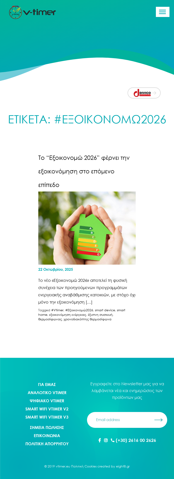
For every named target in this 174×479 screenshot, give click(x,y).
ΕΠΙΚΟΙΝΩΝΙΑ (47, 435)
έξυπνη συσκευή (100, 314)
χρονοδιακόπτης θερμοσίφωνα (87, 319)
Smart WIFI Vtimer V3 (46, 416)
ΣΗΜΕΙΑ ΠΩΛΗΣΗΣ (47, 427)
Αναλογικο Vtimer (47, 392)
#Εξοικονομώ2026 (79, 310)
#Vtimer (57, 310)
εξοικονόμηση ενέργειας (67, 314)
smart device (105, 310)
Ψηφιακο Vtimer (47, 400)
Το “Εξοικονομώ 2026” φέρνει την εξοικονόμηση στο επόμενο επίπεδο (84, 171)
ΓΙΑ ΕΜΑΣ (47, 384)
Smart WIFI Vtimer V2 (46, 408)
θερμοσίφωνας (50, 319)
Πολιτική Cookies (84, 466)
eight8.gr (123, 466)
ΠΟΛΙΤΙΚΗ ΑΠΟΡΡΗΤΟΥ (47, 443)
